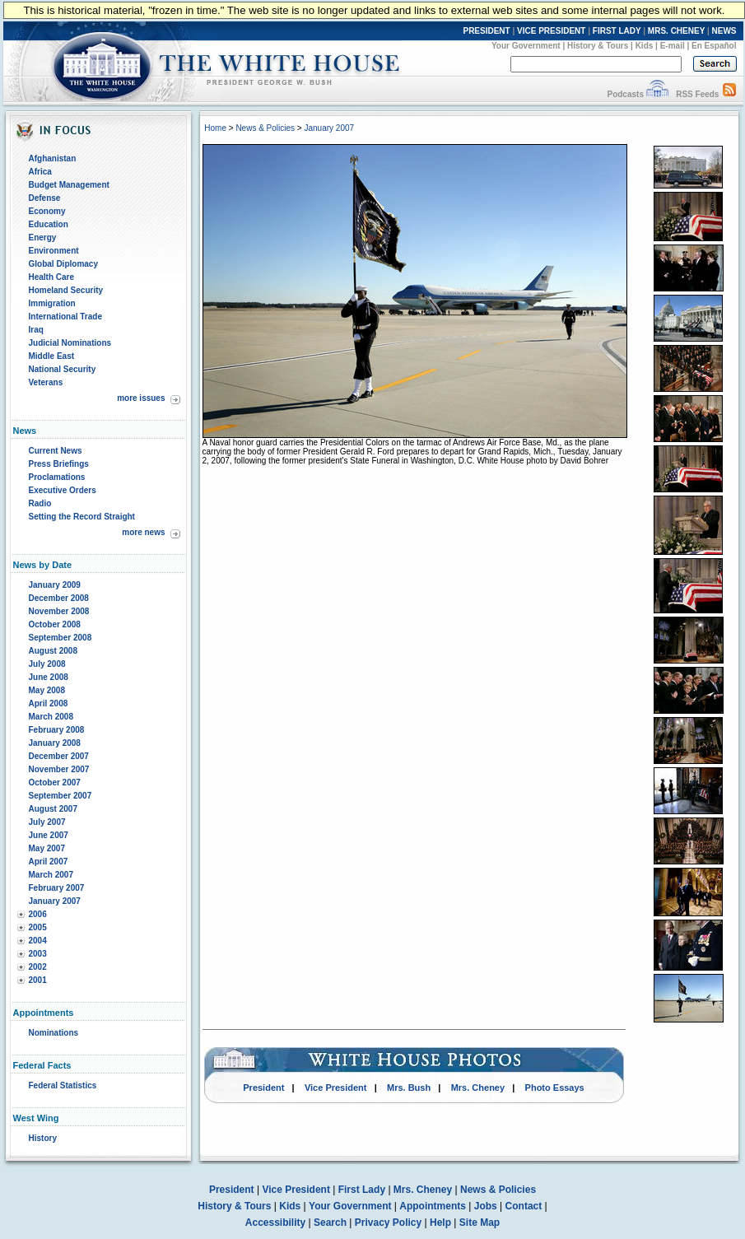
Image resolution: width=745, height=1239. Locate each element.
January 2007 (55, 901)
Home (215, 128)
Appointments (432, 1206)
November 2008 (59, 611)
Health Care (52, 277)
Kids (645, 45)
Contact (523, 1206)
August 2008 (53, 650)
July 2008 (47, 663)
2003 (38, 953)
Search (330, 1222)
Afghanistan (53, 158)
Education (48, 224)
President (263, 1087)
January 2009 (55, 584)
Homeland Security (66, 290)
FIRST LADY (617, 30)
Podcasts (625, 94)
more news (143, 532)
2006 (38, 914)
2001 (38, 980)
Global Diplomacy (63, 263)
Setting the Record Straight (82, 516)
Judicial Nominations (70, 342)
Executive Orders (62, 490)
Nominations (54, 1032)
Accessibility (275, 1222)
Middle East (52, 356)
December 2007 (59, 756)
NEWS (724, 30)
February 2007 (57, 887)
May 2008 (47, 690)
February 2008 (57, 729)
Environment (54, 250)
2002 (38, 966)
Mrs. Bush (409, 1087)
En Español (713, 45)
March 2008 (51, 716)
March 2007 (51, 874)
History (43, 1138)
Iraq (36, 329)
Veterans (46, 382)
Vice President (336, 1087)
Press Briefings (59, 463)
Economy (47, 211)
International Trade (65, 316)
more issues (141, 398)
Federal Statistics (63, 1085)
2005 (38, 927)
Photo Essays (554, 1087)
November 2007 (59, 769)
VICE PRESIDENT (551, 30)
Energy (43, 237)
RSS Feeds (697, 94)
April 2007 (48, 861)
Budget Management (69, 184)
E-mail (672, 45)
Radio (40, 503)
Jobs (485, 1206)
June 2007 (48, 835)
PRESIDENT (486, 30)
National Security (62, 369)
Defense (45, 198)
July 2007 (47, 822)
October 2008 (55, 624)
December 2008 (59, 598)
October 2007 (55, 782)
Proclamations (57, 477)
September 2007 (60, 795)
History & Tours (597, 45)
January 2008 (55, 743)
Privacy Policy (388, 1222)
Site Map (479, 1222)
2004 (38, 940)
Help (440, 1222)
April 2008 (48, 703)
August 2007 (53, 808)
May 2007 (47, 848)
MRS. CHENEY (676, 30)
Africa (40, 171)
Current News (55, 450)
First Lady (361, 1189)
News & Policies (265, 128)
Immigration (52, 303)
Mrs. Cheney (478, 1087)
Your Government (526, 45)
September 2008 (60, 637)
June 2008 (48, 677)
